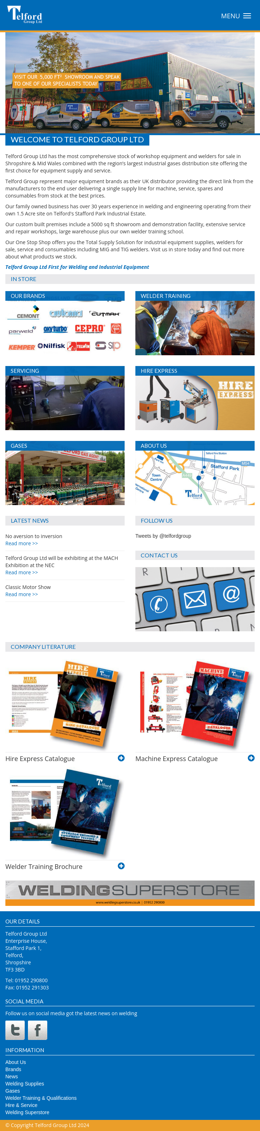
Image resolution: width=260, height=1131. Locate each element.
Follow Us (157, 520)
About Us (154, 445)
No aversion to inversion (33, 540)
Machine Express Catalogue (176, 758)
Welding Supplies (24, 1084)
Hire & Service (21, 1105)
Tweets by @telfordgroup (163, 536)
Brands (13, 1069)
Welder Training (166, 296)
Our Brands (28, 296)
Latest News (30, 520)
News (11, 1076)
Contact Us (159, 555)
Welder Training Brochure (43, 866)
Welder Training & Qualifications (41, 1098)
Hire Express (159, 370)
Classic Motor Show (28, 591)
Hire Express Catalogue (40, 758)
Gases (19, 445)
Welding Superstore (27, 1112)
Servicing (25, 370)
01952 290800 (31, 980)
